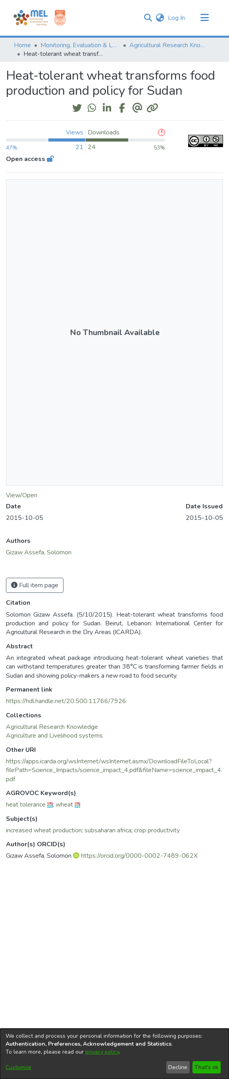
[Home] (30, 18)
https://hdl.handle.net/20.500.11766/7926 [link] (66, 701)
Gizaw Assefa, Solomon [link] (38, 552)
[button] (148, 18)
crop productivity (157, 830)
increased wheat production (44, 830)
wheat (64, 804)
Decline (177, 1067)
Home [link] (22, 45)
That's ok (206, 1067)
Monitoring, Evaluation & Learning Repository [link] (80, 45)
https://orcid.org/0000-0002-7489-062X (139, 855)
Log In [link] (177, 17)
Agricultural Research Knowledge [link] (169, 45)
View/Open (21, 495)
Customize (18, 1067)
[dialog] (114, 1054)
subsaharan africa (108, 830)
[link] (52, 727)
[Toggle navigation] (205, 17)
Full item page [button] (34, 585)
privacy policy (102, 1052)
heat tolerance (26, 804)
